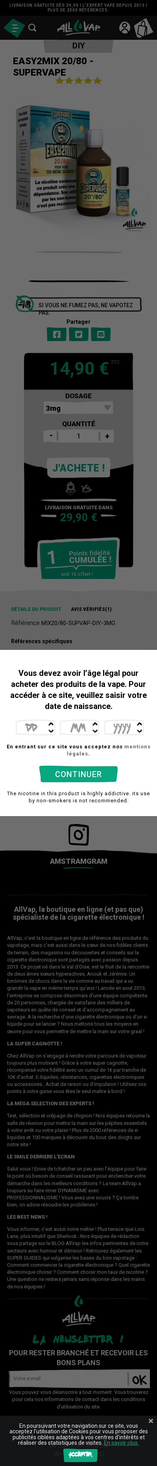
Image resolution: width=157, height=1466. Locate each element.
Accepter (80, 1455)
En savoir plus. (121, 1443)
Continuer (78, 774)
